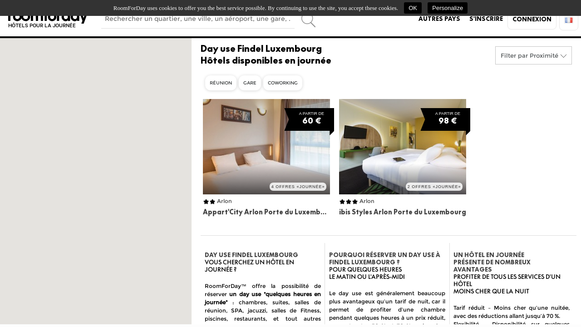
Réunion (221, 83)
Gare (249, 83)
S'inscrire (486, 18)
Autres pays (439, 18)
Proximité (544, 55)
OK (413, 8)
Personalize (447, 8)
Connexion (531, 19)
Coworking (283, 83)
